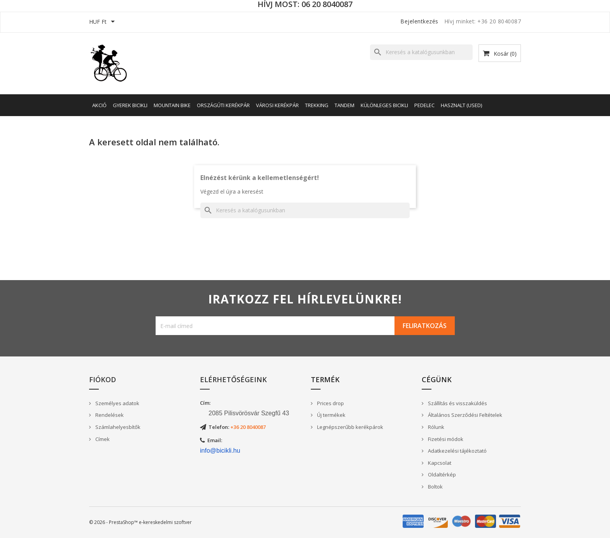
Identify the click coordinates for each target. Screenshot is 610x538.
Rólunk (435, 426)
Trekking (316, 105)
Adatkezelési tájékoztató (457, 450)
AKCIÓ (99, 105)
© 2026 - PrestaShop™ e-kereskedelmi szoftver (140, 522)
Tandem (344, 105)
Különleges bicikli (384, 105)
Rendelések (109, 414)
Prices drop (330, 403)
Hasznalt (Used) (461, 105)
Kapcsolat (439, 462)
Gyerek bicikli (130, 105)
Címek (102, 439)
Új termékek (330, 414)
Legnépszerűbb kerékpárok (349, 426)
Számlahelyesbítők (117, 426)
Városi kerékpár (277, 105)
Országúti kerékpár (223, 105)
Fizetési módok (445, 439)
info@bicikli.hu (220, 450)
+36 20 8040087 (248, 426)
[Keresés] (421, 52)
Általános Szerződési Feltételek (464, 414)
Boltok (435, 486)
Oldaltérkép (441, 474)
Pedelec (424, 105)
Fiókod (102, 379)
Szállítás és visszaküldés (457, 403)
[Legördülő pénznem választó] (103, 22)
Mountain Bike (172, 105)
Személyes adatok (116, 403)
